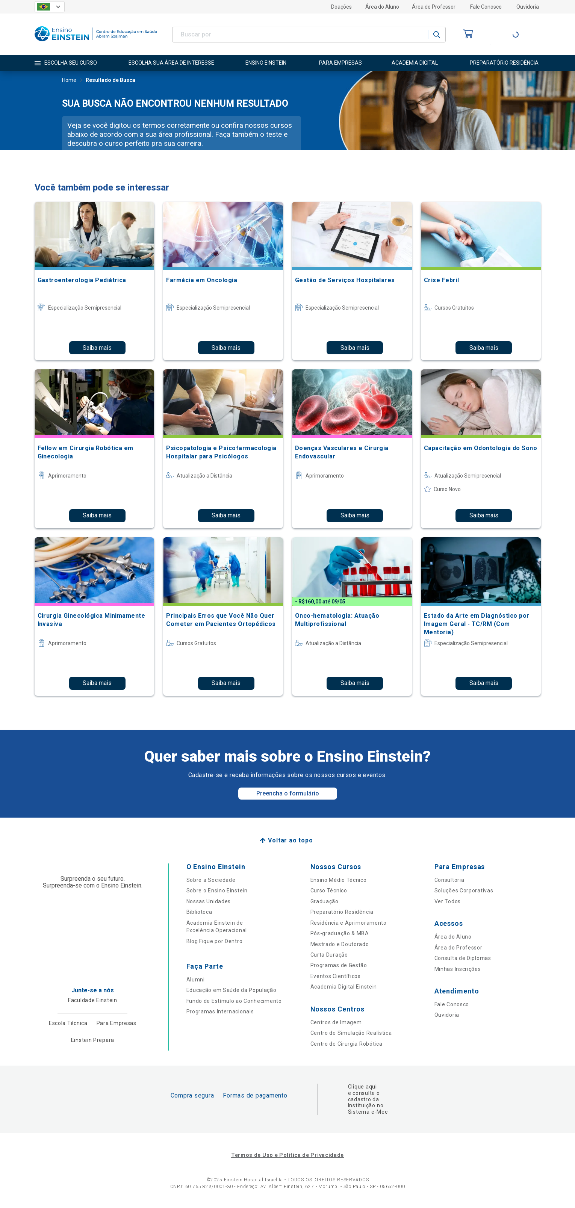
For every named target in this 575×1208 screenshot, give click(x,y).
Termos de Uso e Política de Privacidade (287, 1155)
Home (69, 81)
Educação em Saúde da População (231, 990)
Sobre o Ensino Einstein (217, 890)
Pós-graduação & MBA (339, 933)
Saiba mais (97, 347)
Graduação (324, 901)
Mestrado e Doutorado (339, 944)
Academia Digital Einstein (343, 987)
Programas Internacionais (220, 1011)
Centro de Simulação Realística (351, 1033)
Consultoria (449, 880)
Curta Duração (329, 955)
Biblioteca (199, 912)
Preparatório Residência (342, 912)
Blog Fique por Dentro (214, 941)
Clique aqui (362, 1087)
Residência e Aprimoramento (348, 923)
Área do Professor (433, 6)
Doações (341, 6)
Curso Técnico (328, 890)
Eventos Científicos (335, 976)
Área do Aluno (382, 6)
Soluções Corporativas (463, 890)
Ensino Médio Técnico (338, 880)
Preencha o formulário (287, 793)
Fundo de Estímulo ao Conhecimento (234, 1001)
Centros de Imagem (336, 1022)
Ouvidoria (527, 6)
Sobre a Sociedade (211, 880)
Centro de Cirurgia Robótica (346, 1044)
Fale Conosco (486, 6)
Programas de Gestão (338, 965)
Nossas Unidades (208, 901)
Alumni (195, 980)
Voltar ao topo (290, 840)
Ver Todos (447, 901)
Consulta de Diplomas (462, 958)
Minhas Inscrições (457, 969)
